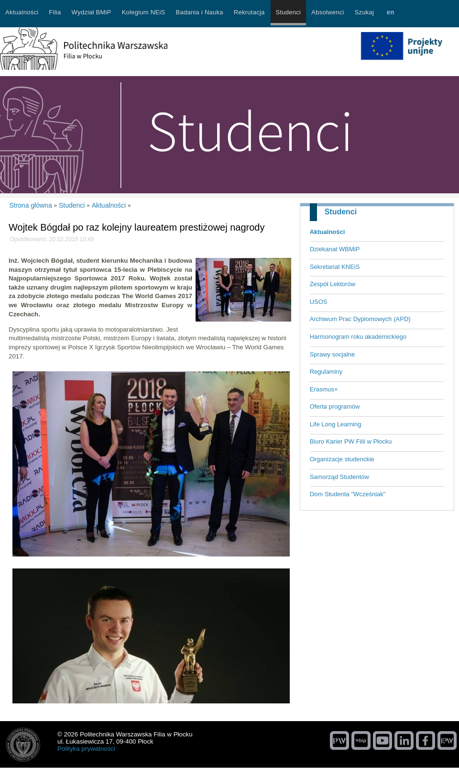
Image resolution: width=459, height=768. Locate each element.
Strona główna (30, 205)
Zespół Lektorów (332, 284)
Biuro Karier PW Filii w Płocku (351, 441)
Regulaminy (326, 371)
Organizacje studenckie (342, 459)
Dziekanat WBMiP (335, 249)
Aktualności (327, 231)
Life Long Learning (335, 424)
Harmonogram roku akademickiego (358, 336)
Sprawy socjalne (332, 354)
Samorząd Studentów (339, 476)
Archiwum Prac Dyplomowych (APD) (360, 319)
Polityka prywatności (86, 748)
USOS (319, 301)
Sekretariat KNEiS (335, 266)
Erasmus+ (324, 389)
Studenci (341, 212)
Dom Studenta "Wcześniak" (348, 494)
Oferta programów (335, 406)
